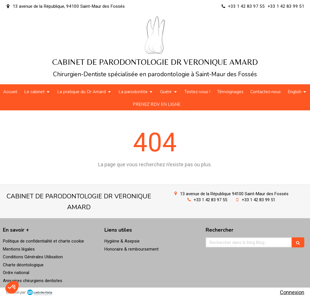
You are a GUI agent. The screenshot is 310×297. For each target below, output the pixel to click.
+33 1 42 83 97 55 (210, 199)
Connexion (292, 292)
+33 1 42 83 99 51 (258, 199)
